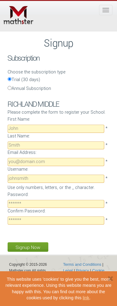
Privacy (82, 270)
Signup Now (27, 247)
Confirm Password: (27, 211)
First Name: (19, 119)
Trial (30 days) (24, 79)
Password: (18, 194)
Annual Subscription (29, 88)
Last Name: (19, 136)
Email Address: (22, 152)
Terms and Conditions (82, 264)
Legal (68, 270)
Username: (18, 169)
